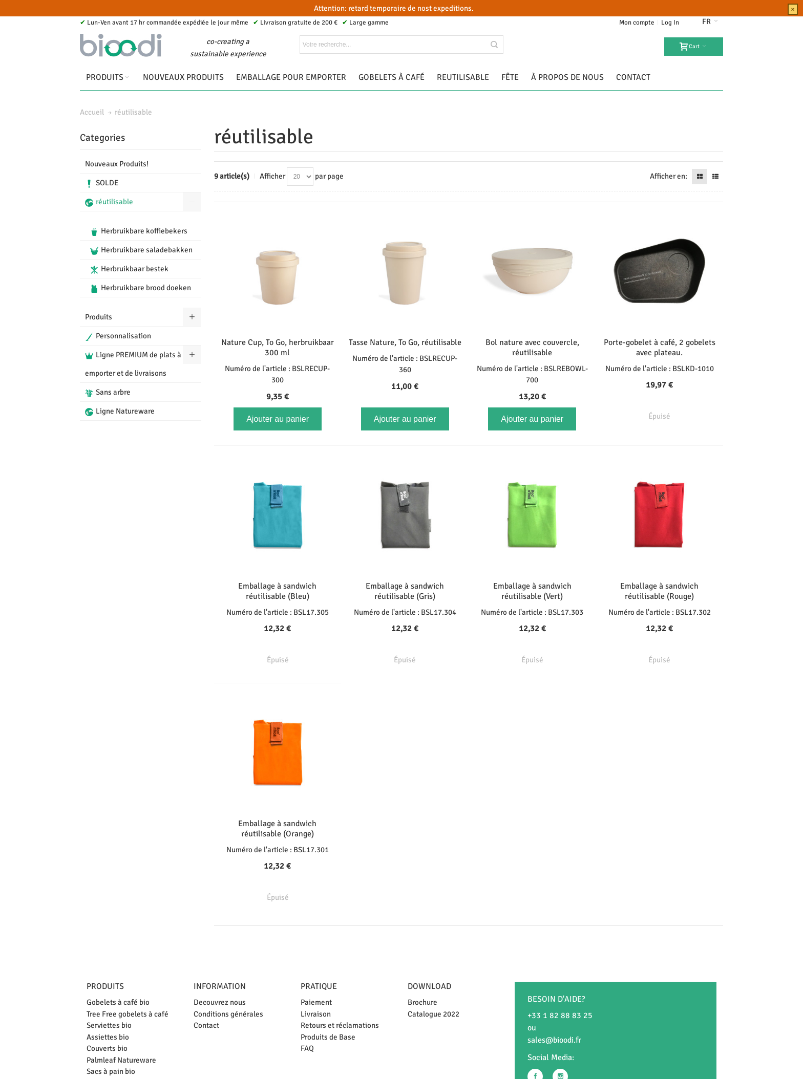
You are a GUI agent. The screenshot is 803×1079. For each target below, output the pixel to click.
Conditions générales (228, 1014)
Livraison (316, 1014)
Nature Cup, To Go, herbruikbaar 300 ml (277, 347)
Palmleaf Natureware (121, 1060)
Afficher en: (668, 176)
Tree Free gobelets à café (127, 1014)
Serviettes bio (109, 1025)
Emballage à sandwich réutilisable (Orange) (277, 828)
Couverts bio (107, 1048)
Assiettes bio (108, 1037)
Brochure (422, 1002)
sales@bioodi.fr (554, 1040)
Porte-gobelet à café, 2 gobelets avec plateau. (659, 347)
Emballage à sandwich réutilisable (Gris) (405, 591)
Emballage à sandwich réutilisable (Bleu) (277, 591)
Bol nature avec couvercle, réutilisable (532, 347)
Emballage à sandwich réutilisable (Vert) (532, 591)
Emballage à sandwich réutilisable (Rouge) (659, 591)
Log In (670, 22)
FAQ (307, 1048)
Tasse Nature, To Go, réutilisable (405, 342)
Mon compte (636, 22)
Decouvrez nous (220, 1002)
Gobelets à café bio (118, 1002)
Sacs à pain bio (111, 1071)
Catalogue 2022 (433, 1014)
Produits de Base (328, 1037)
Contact (206, 1025)
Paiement (316, 1002)
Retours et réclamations (340, 1025)
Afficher (272, 176)
